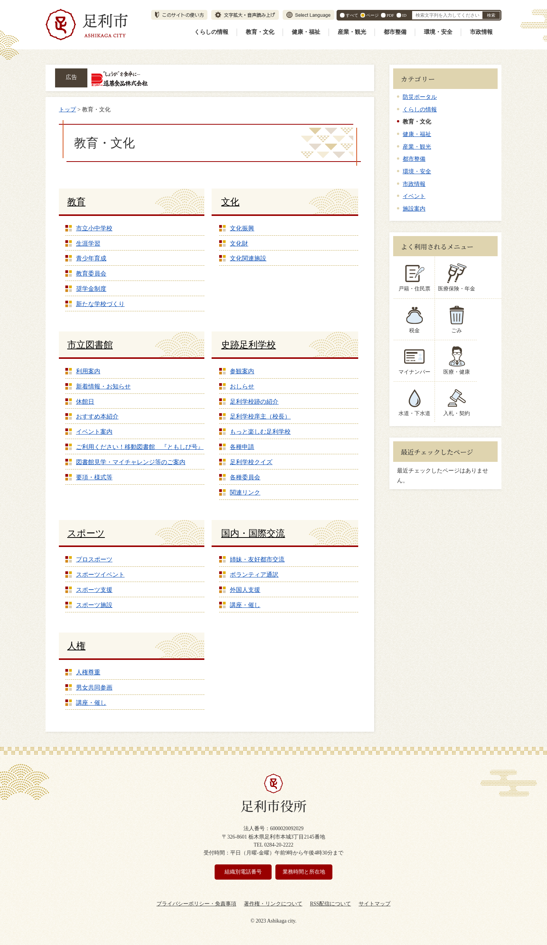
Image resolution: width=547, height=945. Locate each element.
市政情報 (481, 32)
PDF (390, 15)
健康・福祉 (306, 32)
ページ (372, 15)
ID (404, 15)
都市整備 (395, 32)
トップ (67, 109)
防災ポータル (420, 97)
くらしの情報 (211, 32)
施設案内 (414, 208)
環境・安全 (438, 32)
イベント (414, 196)
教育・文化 (260, 32)
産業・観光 (352, 32)
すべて (352, 15)
